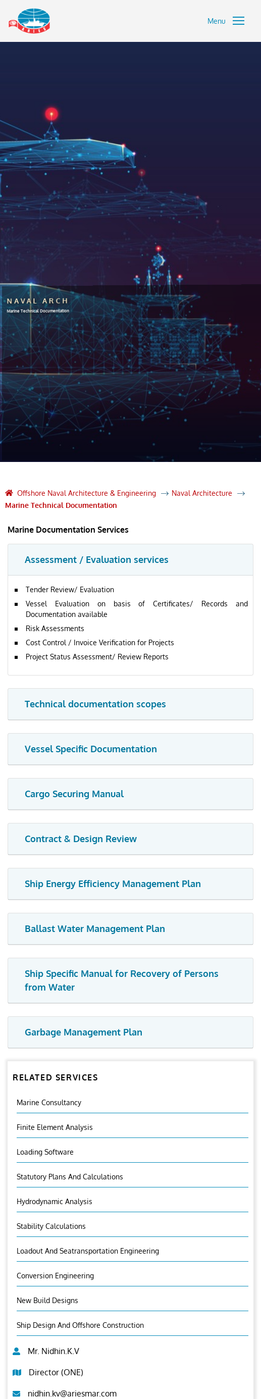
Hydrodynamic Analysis (54, 1201)
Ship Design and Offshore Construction (80, 1325)
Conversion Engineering (55, 1275)
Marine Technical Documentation (61, 505)
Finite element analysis (55, 1127)
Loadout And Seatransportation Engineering (88, 1251)
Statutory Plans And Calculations (70, 1176)
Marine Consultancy (49, 1102)
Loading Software (45, 1152)
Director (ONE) (56, 1372)
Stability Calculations (51, 1226)
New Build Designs (47, 1300)
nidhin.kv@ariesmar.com (72, 1393)
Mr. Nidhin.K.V (53, 1351)
